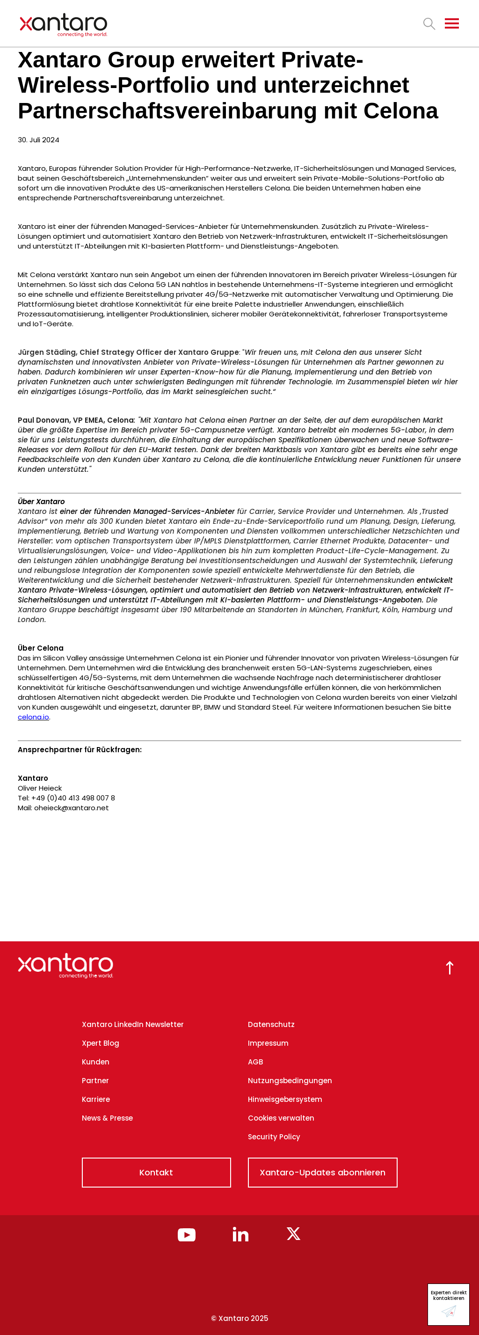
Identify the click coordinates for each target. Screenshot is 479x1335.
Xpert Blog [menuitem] (100, 1043)
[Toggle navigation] (452, 23)
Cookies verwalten (281, 1118)
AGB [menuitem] (255, 1062)
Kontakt (156, 1172)
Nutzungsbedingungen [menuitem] (290, 1081)
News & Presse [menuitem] (107, 1118)
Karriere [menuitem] (96, 1099)
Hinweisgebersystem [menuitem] (285, 1099)
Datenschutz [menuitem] (271, 1024)
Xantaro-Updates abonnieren (322, 1172)
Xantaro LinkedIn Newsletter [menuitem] (133, 1024)
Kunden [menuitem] (95, 1062)
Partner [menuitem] (95, 1081)
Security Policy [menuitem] (274, 1137)
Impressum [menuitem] (268, 1043)
